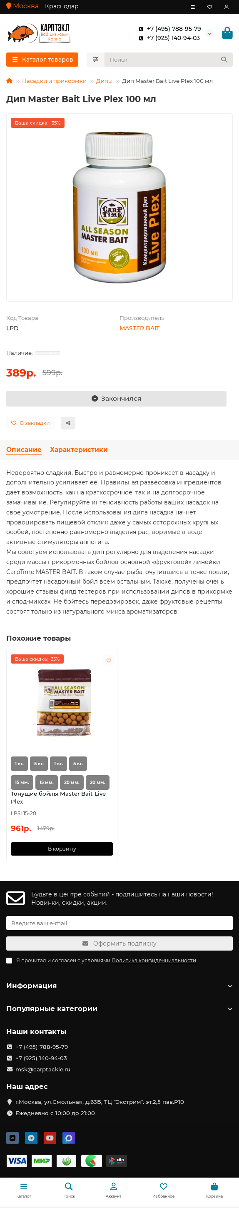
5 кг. (39, 763)
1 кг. (19, 763)
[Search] (169, 59)
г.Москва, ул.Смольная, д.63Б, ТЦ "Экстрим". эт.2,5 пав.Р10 (99, 1101)
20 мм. (72, 782)
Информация (119, 985)
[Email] (119, 923)
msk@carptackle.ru (42, 1069)
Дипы (104, 80)
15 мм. (22, 782)
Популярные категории (119, 1008)
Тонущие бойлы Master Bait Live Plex (58, 797)
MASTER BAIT (139, 328)
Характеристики (79, 450)
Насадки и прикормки (54, 80)
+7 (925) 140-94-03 (167, 38)
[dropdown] (193, 7)
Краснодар (62, 6)
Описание (24, 450)
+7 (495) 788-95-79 (168, 29)
